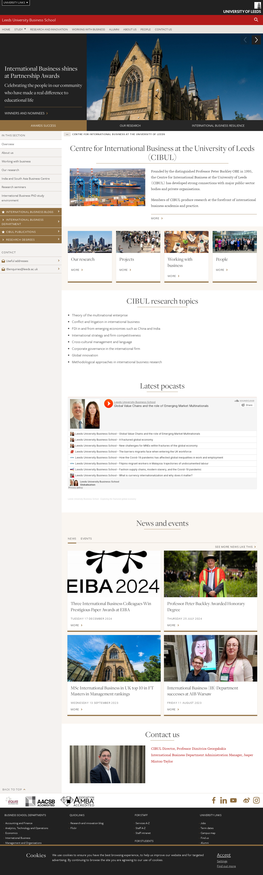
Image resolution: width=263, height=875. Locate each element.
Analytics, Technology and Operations (26, 828)
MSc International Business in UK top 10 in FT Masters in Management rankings (112, 691)
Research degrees (18, 239)
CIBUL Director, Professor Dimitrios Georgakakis (188, 748)
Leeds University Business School (29, 20)
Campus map (208, 833)
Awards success (43, 125)
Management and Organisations (23, 843)
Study (18, 29)
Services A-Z (143, 823)
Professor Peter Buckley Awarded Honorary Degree (206, 606)
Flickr (73, 828)
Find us (205, 838)
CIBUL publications (19, 232)
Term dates (207, 828)
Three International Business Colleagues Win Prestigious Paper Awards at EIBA (111, 606)
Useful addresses (15, 260)
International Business (17, 838)
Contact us (163, 29)
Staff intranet (143, 833)
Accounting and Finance (18, 823)
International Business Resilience (218, 125)
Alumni (114, 29)
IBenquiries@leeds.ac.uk (20, 269)
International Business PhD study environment (23, 197)
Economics (11, 833)
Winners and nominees (131, 76)
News (72, 538)
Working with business (88, 29)
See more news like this (234, 546)
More (155, 219)
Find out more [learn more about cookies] (226, 866)
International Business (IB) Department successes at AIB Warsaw (202, 691)
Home (6, 29)
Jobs (203, 823)
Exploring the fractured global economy (118, 499)
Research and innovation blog (87, 823)
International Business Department (22, 221)
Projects (126, 259)
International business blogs (27, 212)
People (146, 29)
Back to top (12, 789)
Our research (130, 125)
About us (129, 29)
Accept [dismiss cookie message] (224, 854)
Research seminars (14, 187)
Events (86, 538)
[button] (256, 20)
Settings (222, 861)
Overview (8, 144)
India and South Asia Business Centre (26, 178)
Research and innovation (49, 29)
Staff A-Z (140, 828)
